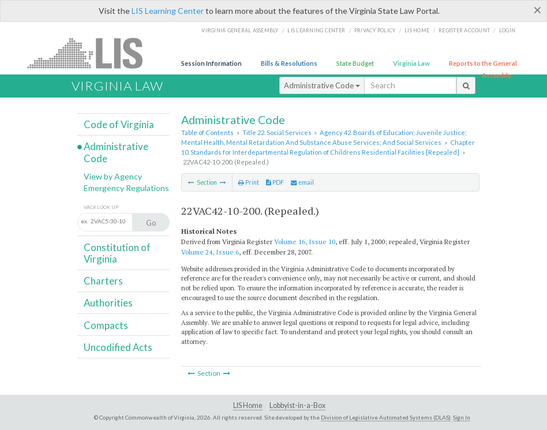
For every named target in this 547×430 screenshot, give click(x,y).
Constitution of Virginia (117, 253)
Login (507, 30)
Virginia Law (411, 63)
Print (248, 182)
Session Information (211, 63)
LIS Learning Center (168, 11)
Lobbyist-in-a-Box (297, 405)
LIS (91, 53)
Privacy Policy (375, 30)
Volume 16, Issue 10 (304, 241)
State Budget (355, 63)
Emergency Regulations (126, 188)
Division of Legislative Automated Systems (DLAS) (386, 417)
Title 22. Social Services (277, 132)
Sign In (461, 417)
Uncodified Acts (118, 347)
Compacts (106, 325)
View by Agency (113, 176)
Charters (103, 281)
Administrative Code (322, 85)
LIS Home (248, 405)
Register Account (464, 30)
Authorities (108, 303)
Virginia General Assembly (239, 30)
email (302, 182)
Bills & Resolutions (289, 63)
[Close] (537, 9)
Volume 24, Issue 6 (210, 252)
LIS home (416, 30)
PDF (275, 182)
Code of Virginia (119, 124)
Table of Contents (207, 132)
